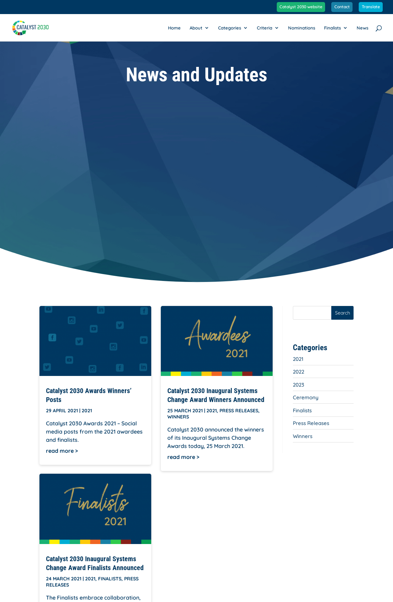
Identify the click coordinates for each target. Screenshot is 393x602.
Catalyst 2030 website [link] (300, 7)
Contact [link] (342, 7)
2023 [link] (298, 384)
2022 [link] (298, 371)
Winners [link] (178, 417)
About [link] (196, 28)
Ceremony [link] (306, 397)
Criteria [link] (264, 28)
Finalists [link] (332, 28)
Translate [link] (371, 7)
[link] (34, 27)
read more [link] (60, 450)
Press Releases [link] (238, 411)
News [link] (362, 28)
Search (342, 313)
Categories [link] (229, 28)
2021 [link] (87, 411)
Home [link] (174, 28)
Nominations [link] (301, 28)
